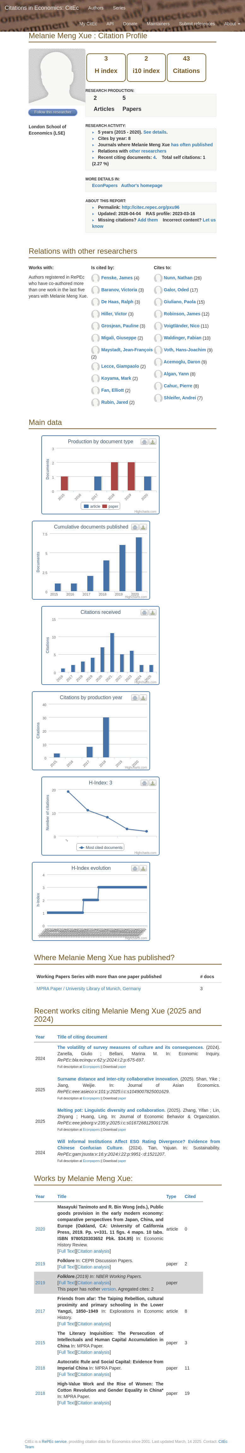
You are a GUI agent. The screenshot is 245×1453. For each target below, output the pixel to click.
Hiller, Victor (114, 313)
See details (154, 132)
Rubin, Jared (114, 402)
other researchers (147, 151)
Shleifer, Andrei (180, 397)
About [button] (232, 23)
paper (122, 1067)
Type (174, 1196)
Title (64, 1196)
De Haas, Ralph (117, 301)
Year (42, 1036)
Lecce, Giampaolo (120, 366)
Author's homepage (141, 185)
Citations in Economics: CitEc (42, 8)
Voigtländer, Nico (182, 325)
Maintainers (158, 23)
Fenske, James (117, 277)
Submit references (197, 23)
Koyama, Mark (116, 378)
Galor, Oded (176, 289)
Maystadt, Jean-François (127, 349)
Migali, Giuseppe (118, 337)
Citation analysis (94, 1251)
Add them (147, 219)
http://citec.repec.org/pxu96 (150, 207)
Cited (193, 1196)
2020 (40, 1229)
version (109, 1289)
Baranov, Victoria (119, 289)
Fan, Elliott (112, 390)
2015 (40, 1342)
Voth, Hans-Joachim (185, 349)
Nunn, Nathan (178, 277)
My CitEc (88, 23)
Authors (95, 7)
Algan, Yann (176, 373)
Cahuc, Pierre (178, 385)
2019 (40, 1263)
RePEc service (54, 1441)
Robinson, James (182, 313)
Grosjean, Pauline (119, 325)
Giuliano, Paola (180, 301)
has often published (192, 144)
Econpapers (91, 1067)
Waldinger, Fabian (182, 337)
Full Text (67, 1251)
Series (119, 7)
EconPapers (105, 185)
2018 (40, 1368)
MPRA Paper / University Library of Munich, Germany (89, 988)
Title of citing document (85, 1036)
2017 (40, 1311)
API (110, 23)
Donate (130, 23)
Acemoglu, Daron (182, 361)
